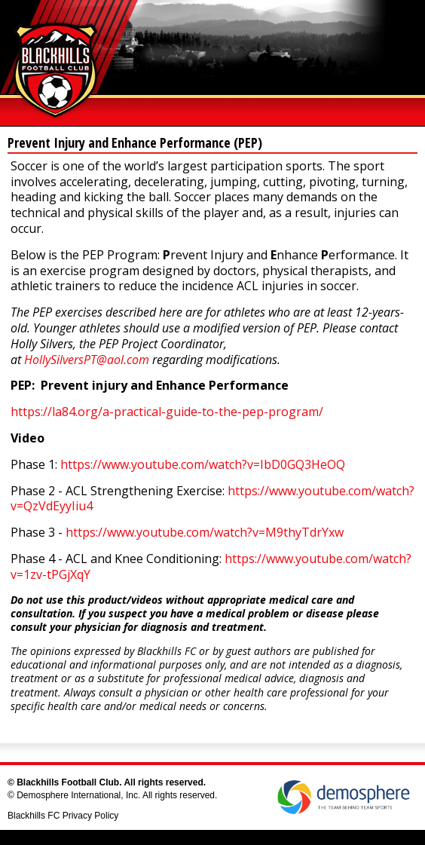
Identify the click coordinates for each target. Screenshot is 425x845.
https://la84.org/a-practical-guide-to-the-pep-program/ (167, 411)
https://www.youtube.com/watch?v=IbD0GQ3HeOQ (202, 464)
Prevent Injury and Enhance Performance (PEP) (135, 142)
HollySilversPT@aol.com (86, 359)
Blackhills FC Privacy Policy (63, 815)
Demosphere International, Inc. (78, 795)
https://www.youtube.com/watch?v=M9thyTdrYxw (205, 532)
